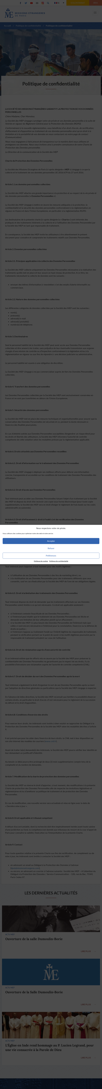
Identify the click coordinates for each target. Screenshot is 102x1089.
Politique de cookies (41, 561)
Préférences (51, 555)
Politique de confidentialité (58, 561)
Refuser (51, 548)
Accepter (51, 541)
